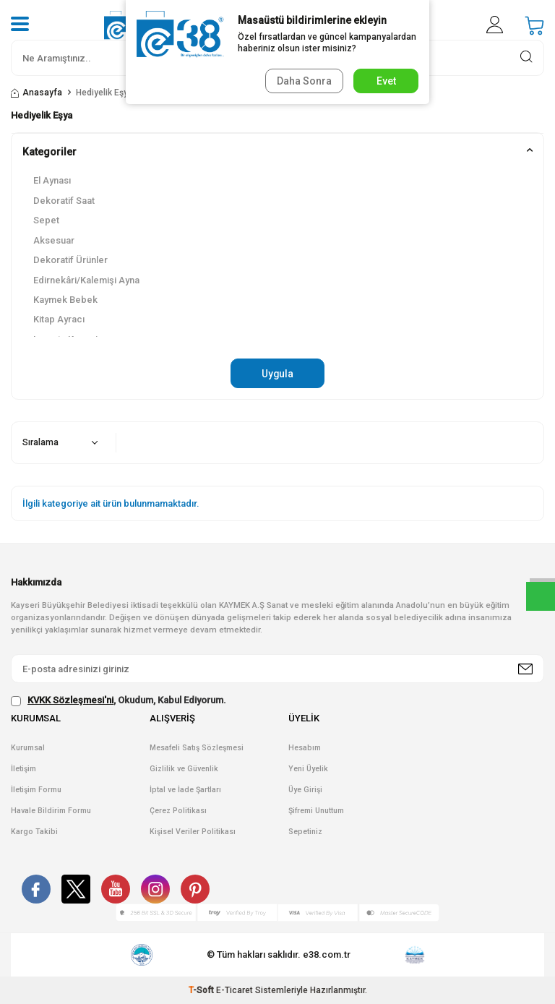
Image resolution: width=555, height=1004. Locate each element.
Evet (386, 81)
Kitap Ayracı (59, 319)
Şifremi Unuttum (316, 810)
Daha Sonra (303, 81)
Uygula (278, 373)
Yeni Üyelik (308, 768)
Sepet (46, 220)
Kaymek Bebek (65, 299)
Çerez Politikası (178, 810)
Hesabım (304, 747)
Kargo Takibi (34, 831)
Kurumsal (28, 747)
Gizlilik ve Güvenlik (184, 768)
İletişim (23, 768)
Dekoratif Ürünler (70, 259)
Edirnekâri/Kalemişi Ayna (86, 280)
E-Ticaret (234, 990)
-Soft (202, 990)
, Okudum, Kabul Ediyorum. (118, 701)
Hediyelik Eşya (104, 92)
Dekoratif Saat (64, 200)
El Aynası (52, 180)
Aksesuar (53, 240)
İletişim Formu (36, 789)
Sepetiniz (305, 831)
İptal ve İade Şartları (185, 789)
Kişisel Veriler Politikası (193, 831)
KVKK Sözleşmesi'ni (70, 700)
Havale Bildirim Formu (51, 810)
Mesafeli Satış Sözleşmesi (197, 747)
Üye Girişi (305, 789)
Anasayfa (36, 92)
